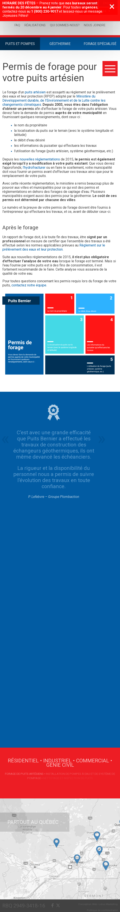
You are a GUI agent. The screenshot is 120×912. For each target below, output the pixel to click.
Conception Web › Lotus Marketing (98, 904)
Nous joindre (95, 25)
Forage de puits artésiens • (25, 773)
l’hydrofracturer (34, 167)
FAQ (17, 25)
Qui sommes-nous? (65, 25)
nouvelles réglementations (40, 159)
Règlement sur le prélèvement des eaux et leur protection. (53, 247)
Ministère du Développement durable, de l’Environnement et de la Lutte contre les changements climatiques (54, 100)
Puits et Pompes (20, 44)
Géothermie (60, 44)
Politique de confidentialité (102, 910)
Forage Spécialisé (100, 44)
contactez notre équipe (28, 285)
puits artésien (35, 92)
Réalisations (35, 25)
